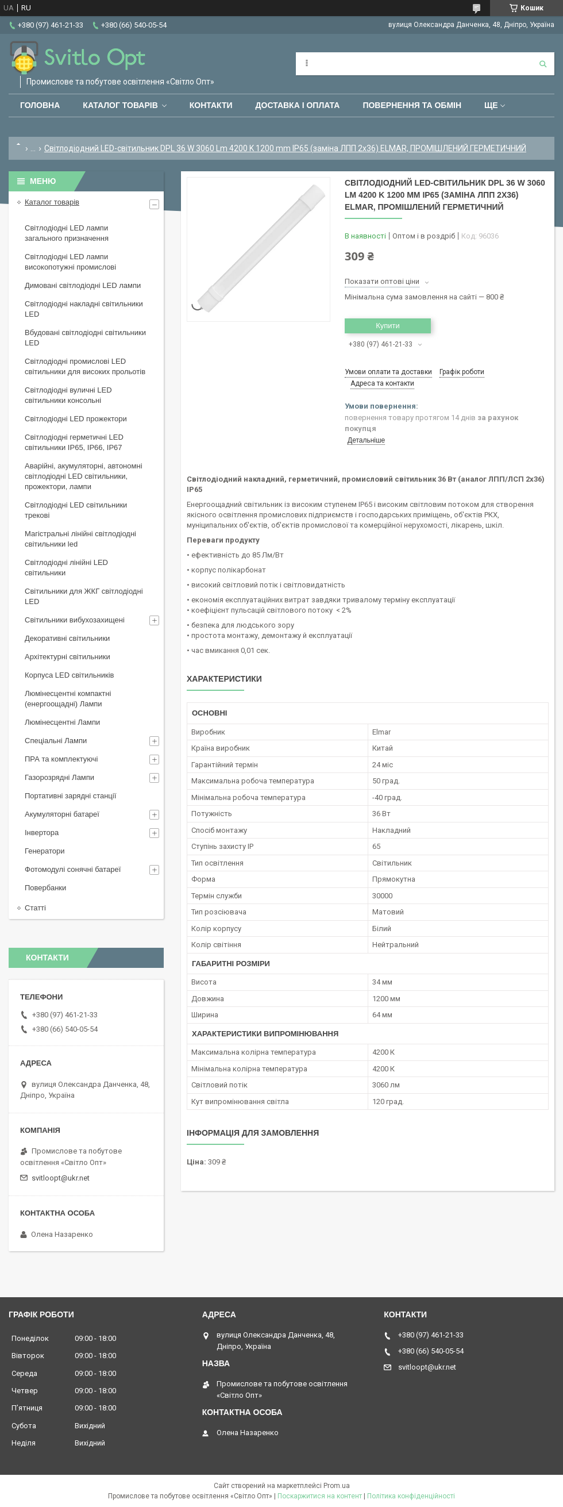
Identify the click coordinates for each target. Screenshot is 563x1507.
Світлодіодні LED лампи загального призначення (67, 233)
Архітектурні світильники (67, 656)
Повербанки (45, 887)
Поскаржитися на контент (319, 1496)
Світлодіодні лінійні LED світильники (66, 567)
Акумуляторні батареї (62, 814)
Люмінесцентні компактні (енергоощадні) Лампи (68, 698)
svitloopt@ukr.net (61, 1178)
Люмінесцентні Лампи (62, 722)
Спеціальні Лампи (56, 740)
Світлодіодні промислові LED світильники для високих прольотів (85, 366)
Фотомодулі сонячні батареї (73, 869)
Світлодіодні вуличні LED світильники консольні (68, 395)
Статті (35, 908)
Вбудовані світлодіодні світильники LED (85, 337)
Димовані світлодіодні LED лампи (83, 285)
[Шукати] (542, 63)
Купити (388, 325)
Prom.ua (336, 1486)
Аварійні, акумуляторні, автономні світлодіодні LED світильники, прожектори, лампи (83, 476)
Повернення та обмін (412, 105)
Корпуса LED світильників (69, 675)
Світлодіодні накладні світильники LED (84, 308)
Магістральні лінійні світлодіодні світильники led (80, 538)
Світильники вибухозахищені (75, 620)
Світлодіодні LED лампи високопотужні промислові (70, 261)
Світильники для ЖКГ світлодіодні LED (84, 596)
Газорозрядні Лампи (59, 777)
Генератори (45, 851)
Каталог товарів (120, 105)
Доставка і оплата (298, 105)
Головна (40, 105)
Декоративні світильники (67, 638)
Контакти (211, 105)
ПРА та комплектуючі (61, 759)
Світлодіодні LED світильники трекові (76, 510)
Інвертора (42, 832)
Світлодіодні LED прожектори (76, 418)
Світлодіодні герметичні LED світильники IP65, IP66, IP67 (74, 442)
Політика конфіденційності (411, 1496)
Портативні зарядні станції (70, 795)
